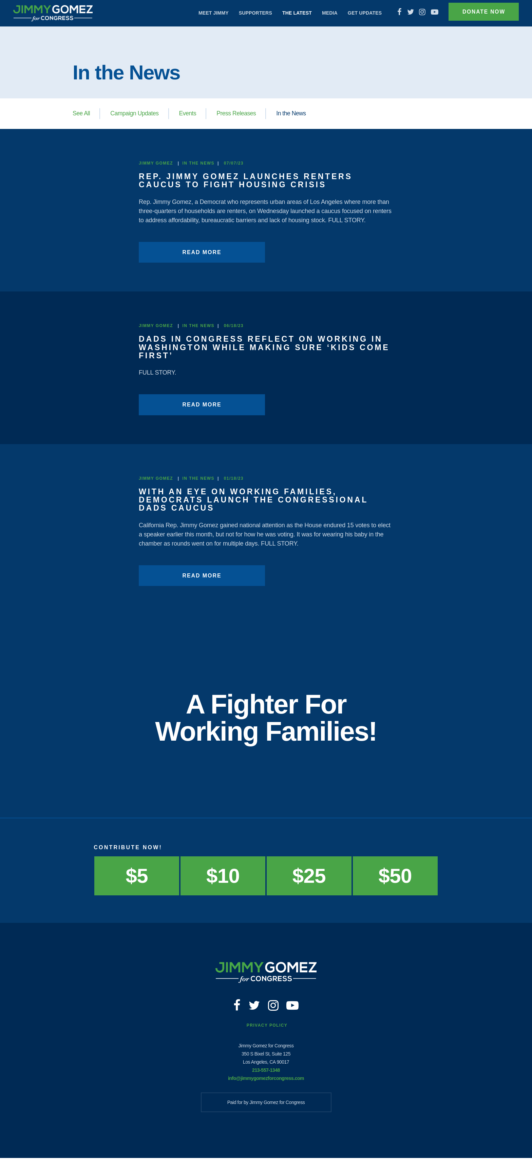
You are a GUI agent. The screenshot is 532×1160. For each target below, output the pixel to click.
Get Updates (360, 13)
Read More (187, 252)
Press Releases (239, 113)
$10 (223, 875)
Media (325, 13)
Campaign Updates (136, 113)
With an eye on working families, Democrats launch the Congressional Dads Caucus (257, 499)
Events (190, 113)
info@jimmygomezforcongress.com (266, 1080)
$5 (137, 875)
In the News (295, 113)
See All (82, 113)
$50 (395, 875)
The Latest (292, 13)
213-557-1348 (266, 1072)
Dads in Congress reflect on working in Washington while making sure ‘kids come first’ (264, 347)
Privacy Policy (267, 1027)
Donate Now (481, 13)
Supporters (250, 13)
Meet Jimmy (209, 13)
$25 (309, 875)
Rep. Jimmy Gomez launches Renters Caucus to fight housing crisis (249, 180)
